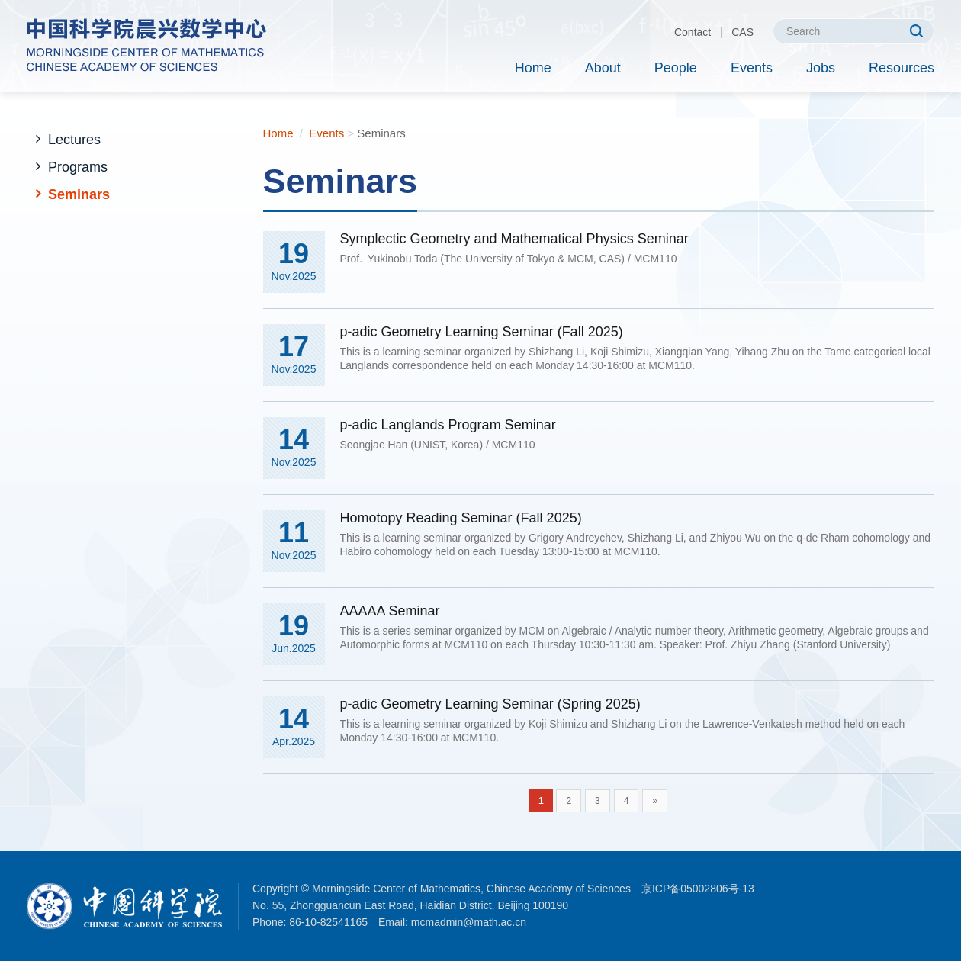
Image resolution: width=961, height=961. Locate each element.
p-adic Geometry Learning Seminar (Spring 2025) (490, 704)
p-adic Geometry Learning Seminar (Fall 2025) (481, 331)
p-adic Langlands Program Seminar (448, 424)
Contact (692, 32)
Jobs (820, 68)
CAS (742, 32)
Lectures (74, 139)
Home (533, 68)
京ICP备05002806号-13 (697, 888)
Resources (901, 68)
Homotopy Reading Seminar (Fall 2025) (461, 517)
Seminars (79, 194)
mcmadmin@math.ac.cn (468, 922)
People (675, 68)
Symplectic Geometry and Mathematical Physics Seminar (514, 238)
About (603, 68)
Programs (78, 167)
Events (752, 68)
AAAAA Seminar (390, 611)
